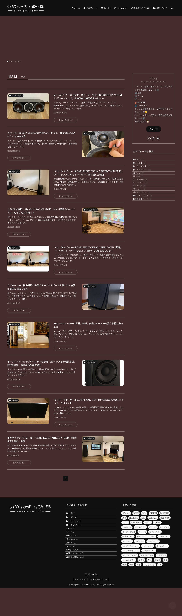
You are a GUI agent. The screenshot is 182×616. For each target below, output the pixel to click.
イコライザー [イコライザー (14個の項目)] (140, 527)
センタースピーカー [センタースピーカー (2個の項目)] (130, 546)
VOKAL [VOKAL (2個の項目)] (147, 522)
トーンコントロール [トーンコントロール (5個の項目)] (130, 550)
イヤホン (141, 160)
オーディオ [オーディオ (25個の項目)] (164, 527)
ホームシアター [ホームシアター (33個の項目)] (128, 560)
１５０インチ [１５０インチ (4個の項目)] (149, 564)
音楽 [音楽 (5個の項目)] (124, 564)
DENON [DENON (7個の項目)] (153, 513)
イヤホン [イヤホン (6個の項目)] (153, 527)
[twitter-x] (149, 138)
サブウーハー (143, 200)
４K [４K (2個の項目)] (159, 564)
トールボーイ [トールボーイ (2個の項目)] (162, 546)
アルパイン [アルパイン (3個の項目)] (126, 527)
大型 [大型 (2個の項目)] (149, 560)
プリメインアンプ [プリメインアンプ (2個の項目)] (129, 555)
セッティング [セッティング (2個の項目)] (153, 541)
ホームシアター (145, 178)
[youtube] (158, 138)
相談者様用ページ (145, 227)
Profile (153, 129)
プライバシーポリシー (98, 607)
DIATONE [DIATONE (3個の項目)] (164, 513)
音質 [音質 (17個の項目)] (131, 564)
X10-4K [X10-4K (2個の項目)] (157, 522)
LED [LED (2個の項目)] (143, 517)
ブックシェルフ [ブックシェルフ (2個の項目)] (148, 550)
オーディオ (142, 166)
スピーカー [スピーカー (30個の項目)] (139, 541)
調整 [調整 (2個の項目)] (165, 560)
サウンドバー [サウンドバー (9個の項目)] (155, 532)
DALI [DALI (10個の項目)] (144, 513)
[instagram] (153, 138)
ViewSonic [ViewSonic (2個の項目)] (136, 522)
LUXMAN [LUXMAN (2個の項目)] (153, 517)
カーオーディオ (144, 172)
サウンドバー (143, 194)
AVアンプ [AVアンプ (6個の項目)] (126, 513)
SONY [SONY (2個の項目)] (125, 522)
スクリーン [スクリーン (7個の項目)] (127, 541)
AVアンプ (142, 184)
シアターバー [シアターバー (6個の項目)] (164, 536)
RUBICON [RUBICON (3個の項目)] (165, 517)
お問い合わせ (80, 607)
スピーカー (142, 211)
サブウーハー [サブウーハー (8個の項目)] (127, 536)
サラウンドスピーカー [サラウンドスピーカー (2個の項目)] (146, 536)
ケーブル (141, 189)
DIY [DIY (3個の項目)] (124, 517)
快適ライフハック (145, 222)
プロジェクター (144, 216)
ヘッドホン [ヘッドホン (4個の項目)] (161, 555)
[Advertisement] (91, 37)
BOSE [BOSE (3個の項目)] (136, 513)
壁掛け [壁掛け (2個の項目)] (141, 560)
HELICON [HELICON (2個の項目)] (133, 517)
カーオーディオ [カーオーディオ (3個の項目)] (128, 532)
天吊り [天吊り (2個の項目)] (157, 560)
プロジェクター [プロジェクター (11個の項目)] (146, 555)
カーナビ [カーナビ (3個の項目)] (142, 532)
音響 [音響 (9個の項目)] (138, 564)
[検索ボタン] (172, 8)
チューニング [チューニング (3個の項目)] (147, 546)
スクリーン (142, 205)
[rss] (96, 602)
